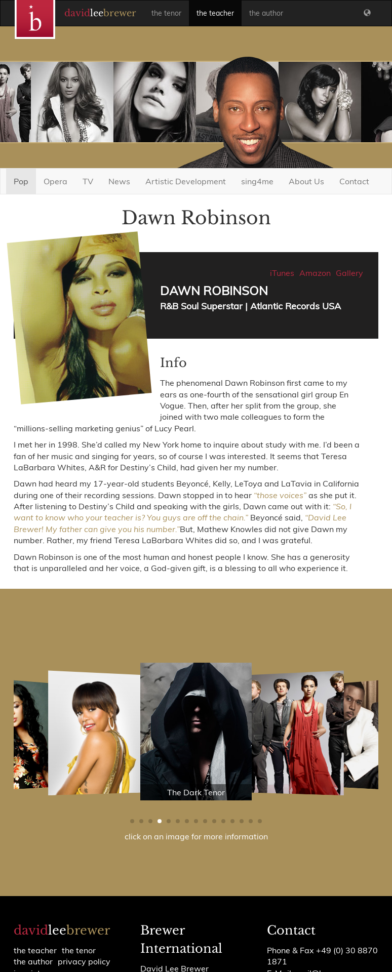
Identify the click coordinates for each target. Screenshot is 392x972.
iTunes (282, 273)
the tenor (166, 13)
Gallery (349, 273)
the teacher (215, 13)
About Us (306, 181)
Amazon (315, 273)
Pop (21, 181)
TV (88, 181)
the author (266, 13)
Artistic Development (185, 181)
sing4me (257, 181)
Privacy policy (84, 961)
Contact (354, 181)
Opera (55, 181)
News (119, 181)
